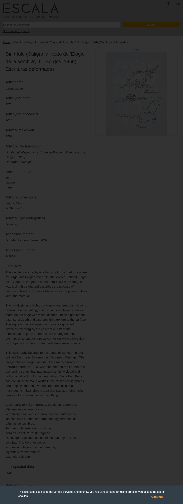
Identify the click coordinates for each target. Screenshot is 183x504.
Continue (157, 496)
